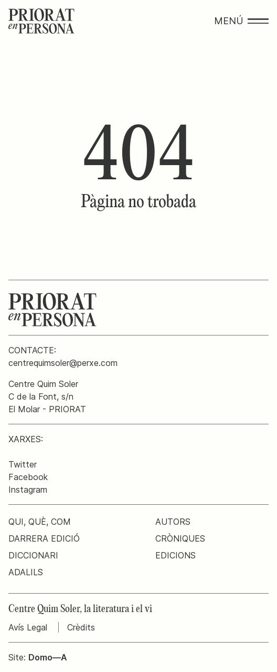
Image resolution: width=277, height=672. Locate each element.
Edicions (175, 555)
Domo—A (47, 657)
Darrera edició (44, 538)
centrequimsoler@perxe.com (63, 363)
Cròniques (180, 538)
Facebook (28, 477)
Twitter (22, 464)
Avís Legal (27, 627)
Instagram (27, 489)
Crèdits (81, 627)
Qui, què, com (39, 521)
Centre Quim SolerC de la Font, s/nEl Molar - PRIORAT (47, 396)
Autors (172, 521)
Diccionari (33, 555)
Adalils (25, 572)
